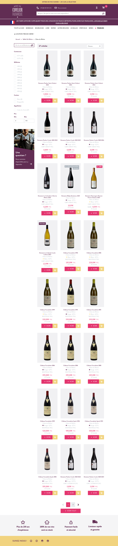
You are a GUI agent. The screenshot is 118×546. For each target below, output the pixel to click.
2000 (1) (19, 77)
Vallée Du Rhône (27, 39)
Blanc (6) (19, 99)
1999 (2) (19, 74)
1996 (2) (19, 72)
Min (15, 117)
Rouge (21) (20, 102)
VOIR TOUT (71, 511)
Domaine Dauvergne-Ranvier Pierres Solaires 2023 (93, 196)
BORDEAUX (29, 28)
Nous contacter (60, 7)
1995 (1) (19, 69)
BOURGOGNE (39, 28)
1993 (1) (19, 66)
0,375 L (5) (20, 58)
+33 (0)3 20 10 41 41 (43, 7)
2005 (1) (19, 80)
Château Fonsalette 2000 (94, 365)
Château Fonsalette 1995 (70, 310)
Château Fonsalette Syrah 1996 (71, 421)
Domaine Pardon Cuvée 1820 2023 (70, 140)
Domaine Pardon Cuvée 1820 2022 (47, 140)
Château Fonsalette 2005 (94, 310)
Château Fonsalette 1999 (47, 310)
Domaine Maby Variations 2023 (70, 196)
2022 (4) (19, 86)
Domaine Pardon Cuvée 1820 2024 (94, 140)
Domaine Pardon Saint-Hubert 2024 (71, 84)
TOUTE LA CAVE (19, 28)
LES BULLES (74, 28)
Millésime (17, 62)
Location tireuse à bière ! (24, 34)
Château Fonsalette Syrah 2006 (47, 477)
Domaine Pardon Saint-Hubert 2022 (47, 84)
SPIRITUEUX (83, 28)
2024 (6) (19, 91)
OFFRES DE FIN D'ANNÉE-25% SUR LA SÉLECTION (59, 2)
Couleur (16, 95)
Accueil (18, 39)
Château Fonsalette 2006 (94, 253)
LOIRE (47, 28)
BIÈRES (91, 28)
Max (25, 117)
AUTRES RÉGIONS (63, 28)
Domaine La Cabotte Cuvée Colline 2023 (47, 253)
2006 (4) (19, 83)
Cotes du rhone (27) (23, 110)
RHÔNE (53, 28)
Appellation (17, 106)
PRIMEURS (99, 28)
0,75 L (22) (20, 55)
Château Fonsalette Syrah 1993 (94, 421)
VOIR (48, 101)
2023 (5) (19, 88)
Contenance (17, 51)
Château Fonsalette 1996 (70, 253)
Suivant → (78, 505)
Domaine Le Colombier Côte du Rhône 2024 (47, 196)
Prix (15, 114)
